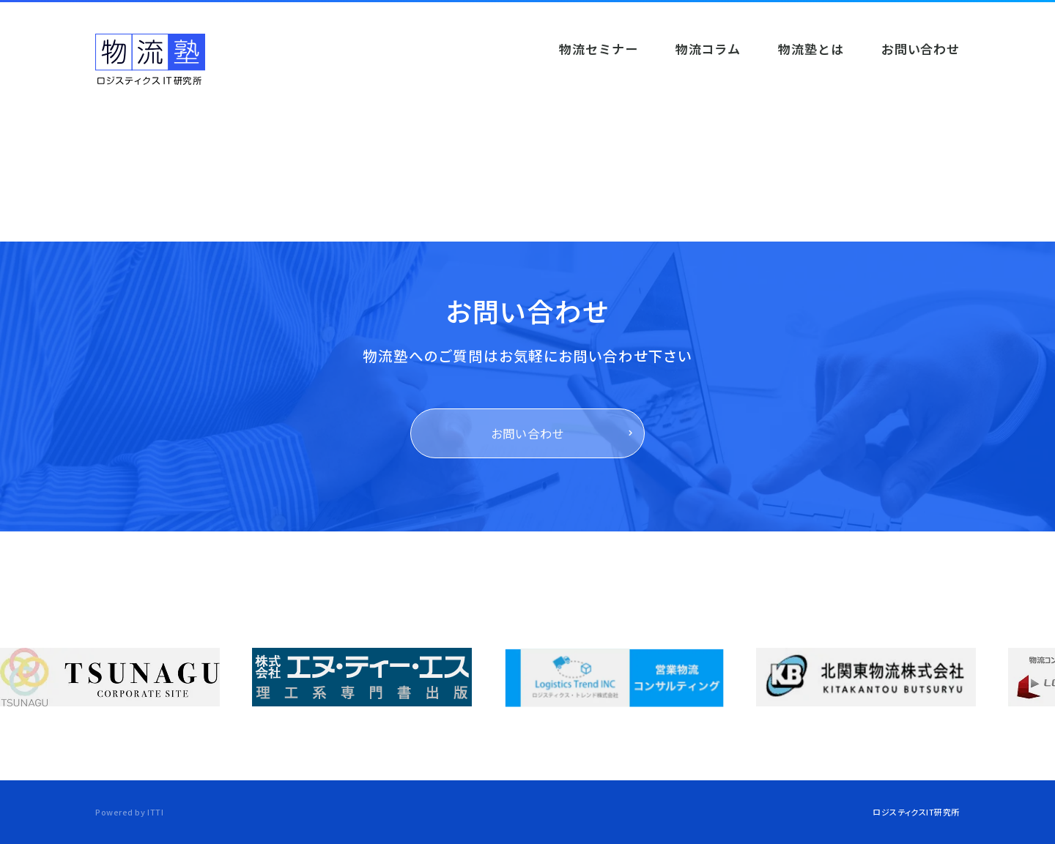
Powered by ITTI (129, 812)
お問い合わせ (528, 433)
